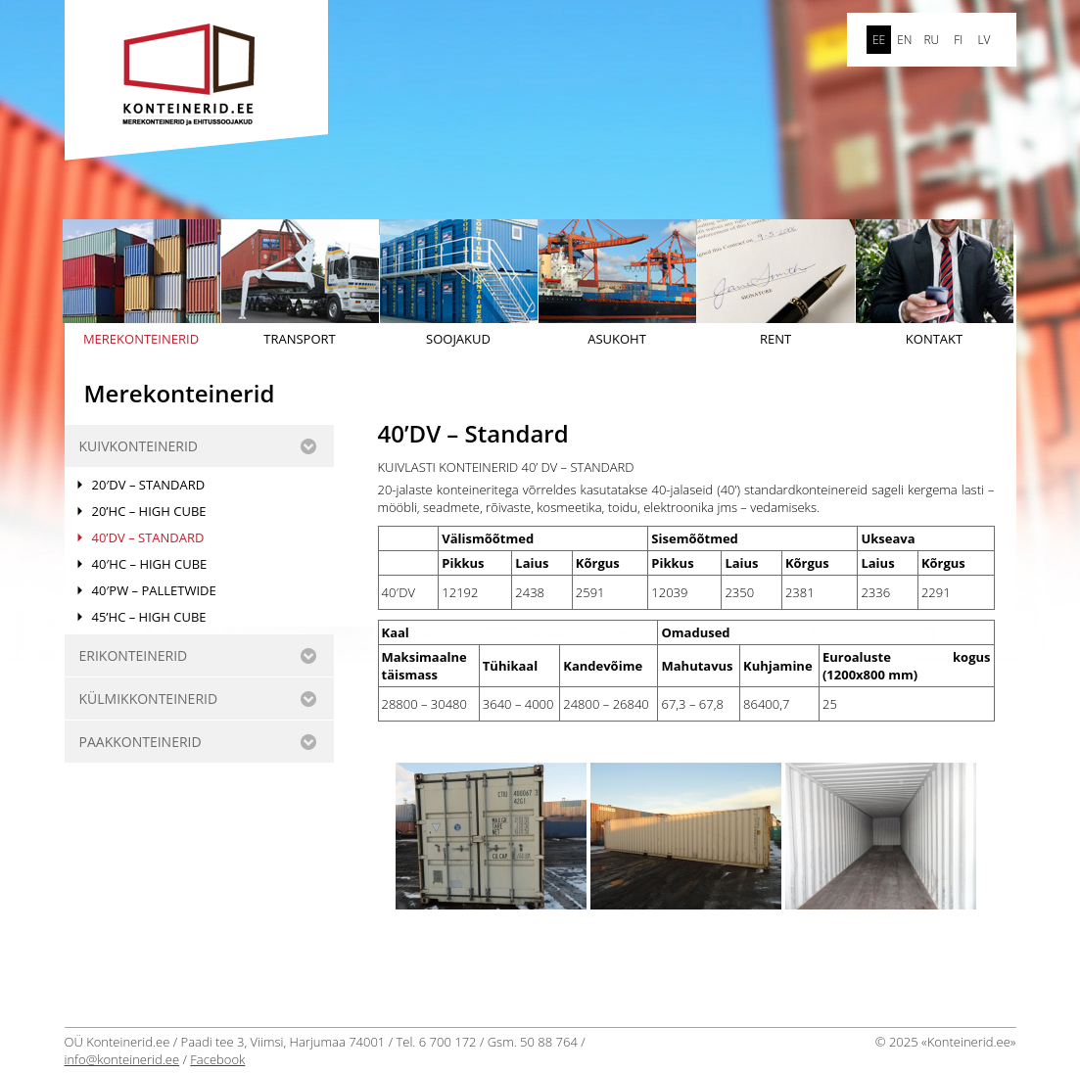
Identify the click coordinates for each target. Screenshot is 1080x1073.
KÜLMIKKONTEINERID (148, 698)
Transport (300, 283)
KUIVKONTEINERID (138, 446)
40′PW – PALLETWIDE (154, 590)
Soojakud (459, 283)
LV (983, 39)
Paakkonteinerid (140, 741)
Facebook (217, 1059)
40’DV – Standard (148, 537)
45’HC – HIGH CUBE (149, 617)
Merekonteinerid (141, 283)
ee (878, 39)
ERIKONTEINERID (133, 655)
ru (931, 39)
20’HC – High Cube (149, 511)
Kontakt (934, 283)
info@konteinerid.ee (122, 1059)
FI (958, 39)
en (904, 39)
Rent (776, 283)
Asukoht (617, 283)
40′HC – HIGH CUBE (150, 564)
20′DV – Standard (149, 484)
